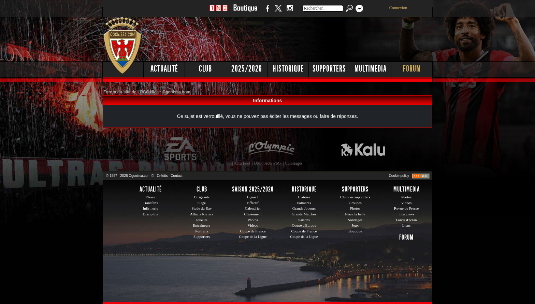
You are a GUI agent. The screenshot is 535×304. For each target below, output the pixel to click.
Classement (252, 214)
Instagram (289, 11)
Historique (288, 69)
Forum (412, 69)
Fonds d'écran (406, 220)
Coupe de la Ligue (252, 236)
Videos (253, 225)
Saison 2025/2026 (253, 189)
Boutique (245, 11)
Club (205, 69)
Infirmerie (150, 208)
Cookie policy (399, 176)
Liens (406, 225)
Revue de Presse (406, 208)
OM (257, 163)
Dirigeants (201, 197)
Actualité (164, 69)
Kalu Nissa (363, 149)
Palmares (304, 203)
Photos (253, 220)
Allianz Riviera (201, 214)
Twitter (278, 11)
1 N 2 (218, 11)
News (150, 197)
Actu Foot (242, 163)
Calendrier (253, 208)
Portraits (201, 231)
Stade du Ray (202, 208)
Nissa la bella (355, 214)
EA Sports (181, 149)
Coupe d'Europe (304, 225)
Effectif (253, 203)
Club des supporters (355, 197)
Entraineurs (202, 225)
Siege (202, 203)
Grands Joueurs (304, 208)
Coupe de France (253, 231)
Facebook (266, 11)
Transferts (150, 203)
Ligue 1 (253, 197)
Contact (176, 176)
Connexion (398, 7)
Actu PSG (272, 163)
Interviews (407, 214)
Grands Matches (304, 214)
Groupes (355, 203)
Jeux (355, 225)
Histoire (304, 197)
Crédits (162, 176)
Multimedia (371, 69)
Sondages (355, 220)
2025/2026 (246, 69)
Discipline (150, 214)
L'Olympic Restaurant (271, 149)
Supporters (329, 69)
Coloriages (294, 163)
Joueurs (201, 220)
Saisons (304, 220)
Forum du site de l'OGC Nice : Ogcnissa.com (146, 92)
